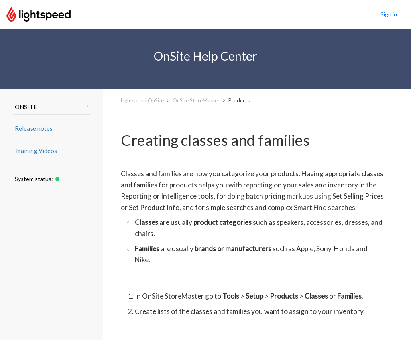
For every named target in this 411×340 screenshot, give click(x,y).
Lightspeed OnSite (142, 100)
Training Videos (36, 150)
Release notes (34, 128)
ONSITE (51, 106)
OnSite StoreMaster (196, 100)
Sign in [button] (388, 14)
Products (239, 100)
